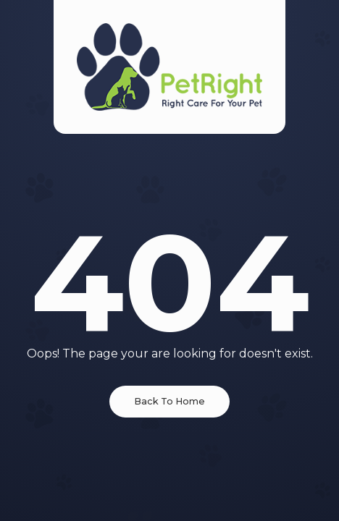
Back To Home (169, 401)
